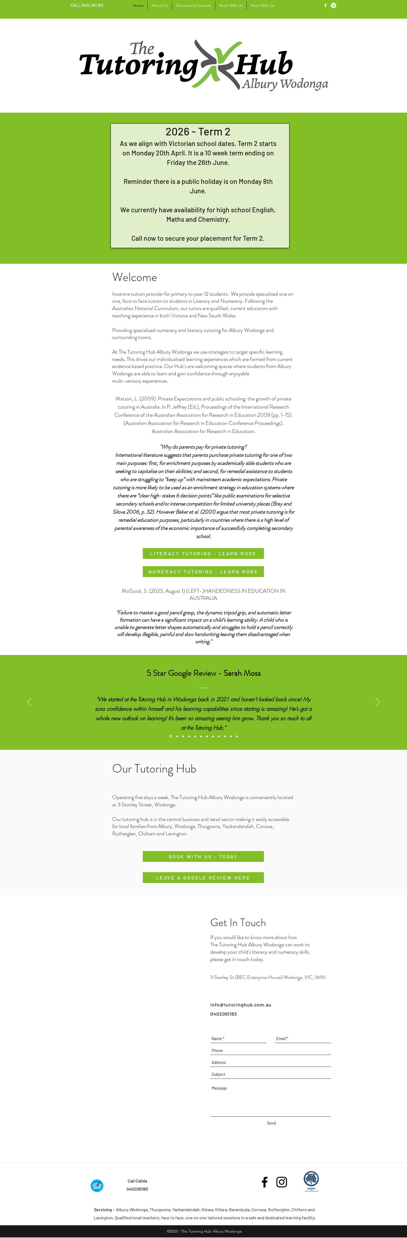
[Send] (271, 1123)
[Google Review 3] (201, 736)
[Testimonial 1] (177, 736)
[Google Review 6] (231, 736)
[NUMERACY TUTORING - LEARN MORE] (203, 571)
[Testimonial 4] (195, 736)
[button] (193, 5)
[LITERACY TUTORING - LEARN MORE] (203, 553)
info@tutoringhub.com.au (241, 1005)
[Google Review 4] (213, 736)
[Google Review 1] (171, 736)
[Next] (378, 702)
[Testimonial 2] (189, 736)
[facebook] (325, 5)
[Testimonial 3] (207, 736)
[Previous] (29, 702)
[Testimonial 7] (237, 736)
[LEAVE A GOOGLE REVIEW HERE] (203, 877)
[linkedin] (333, 5)
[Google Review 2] (183, 736)
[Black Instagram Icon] (281, 1182)
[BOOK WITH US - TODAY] (203, 856)
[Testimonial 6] (225, 736)
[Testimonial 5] (219, 736)
